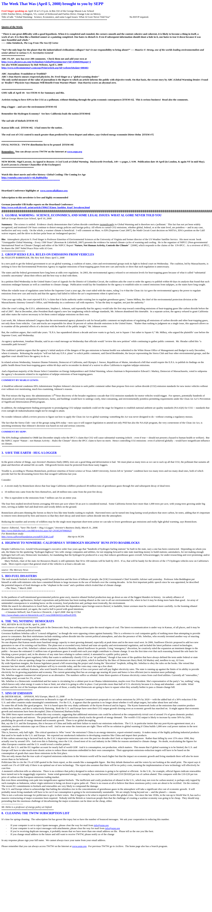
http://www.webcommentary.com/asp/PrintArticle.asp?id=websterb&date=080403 (44, 67)
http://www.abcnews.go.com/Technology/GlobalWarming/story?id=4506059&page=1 (46, 61)
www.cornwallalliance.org (53, 190)
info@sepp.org (101, 825)
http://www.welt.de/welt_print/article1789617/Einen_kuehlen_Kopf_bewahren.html (45, 207)
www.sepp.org (74, 151)
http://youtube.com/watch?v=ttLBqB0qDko (24, 177)
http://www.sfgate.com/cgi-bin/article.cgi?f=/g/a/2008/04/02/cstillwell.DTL (39, 615)
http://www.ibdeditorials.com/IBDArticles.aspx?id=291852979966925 (36, 530)
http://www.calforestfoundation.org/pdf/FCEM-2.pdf (27, 536)
